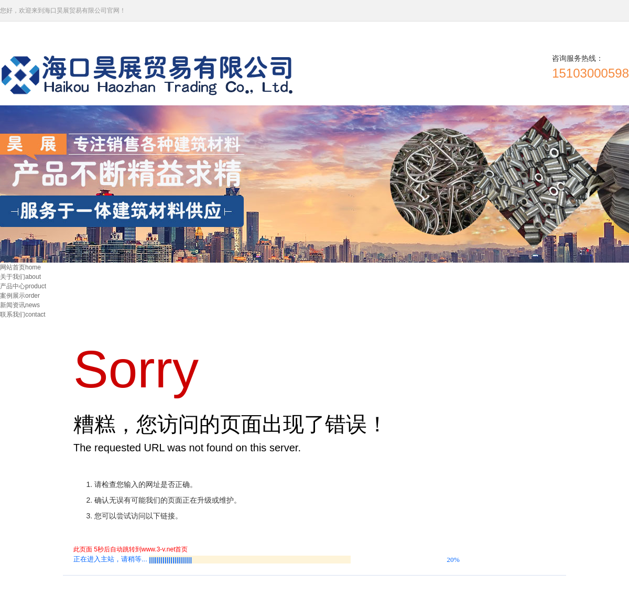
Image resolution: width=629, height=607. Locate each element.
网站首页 (20, 267)
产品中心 (23, 286)
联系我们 (23, 314)
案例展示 (20, 295)
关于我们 (20, 276)
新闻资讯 (20, 305)
